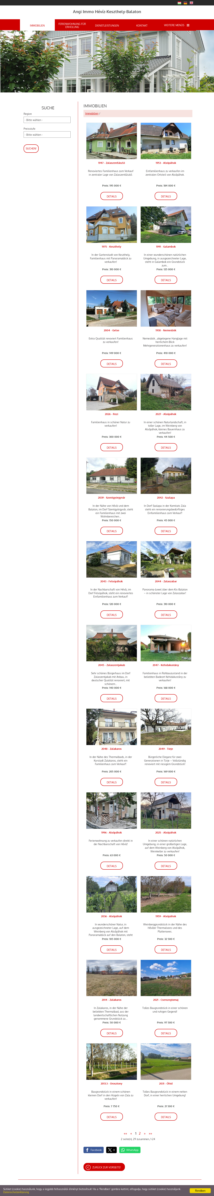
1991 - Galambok (166, 246)
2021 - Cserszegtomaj (165, 999)
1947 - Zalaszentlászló (111, 162)
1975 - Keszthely (111, 246)
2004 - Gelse (111, 330)
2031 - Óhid (166, 1083)
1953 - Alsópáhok (166, 162)
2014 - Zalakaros (111, 999)
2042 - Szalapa (166, 497)
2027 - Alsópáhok (166, 414)
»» (150, 1133)
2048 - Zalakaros (111, 748)
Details (112, 196)
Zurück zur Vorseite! (106, 1167)
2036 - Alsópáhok (111, 916)
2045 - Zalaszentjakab (111, 665)
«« (125, 1133)
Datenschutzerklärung (16, 1192)
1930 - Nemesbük (166, 330)
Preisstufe (29, 128)
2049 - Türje (166, 748)
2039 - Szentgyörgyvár (111, 497)
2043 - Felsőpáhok (111, 581)
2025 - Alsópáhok (165, 832)
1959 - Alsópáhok (166, 916)
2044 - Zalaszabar (166, 581)
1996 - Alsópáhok (111, 832)
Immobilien (91, 113)
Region (28, 113)
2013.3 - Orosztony (111, 1083)
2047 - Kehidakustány (166, 665)
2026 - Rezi (111, 414)
